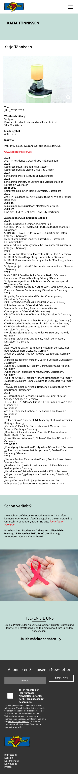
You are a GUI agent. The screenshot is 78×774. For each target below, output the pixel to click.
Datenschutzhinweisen (18, 721)
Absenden (61, 678)
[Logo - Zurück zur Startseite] (14, 7)
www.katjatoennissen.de (18, 151)
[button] (70, 7)
